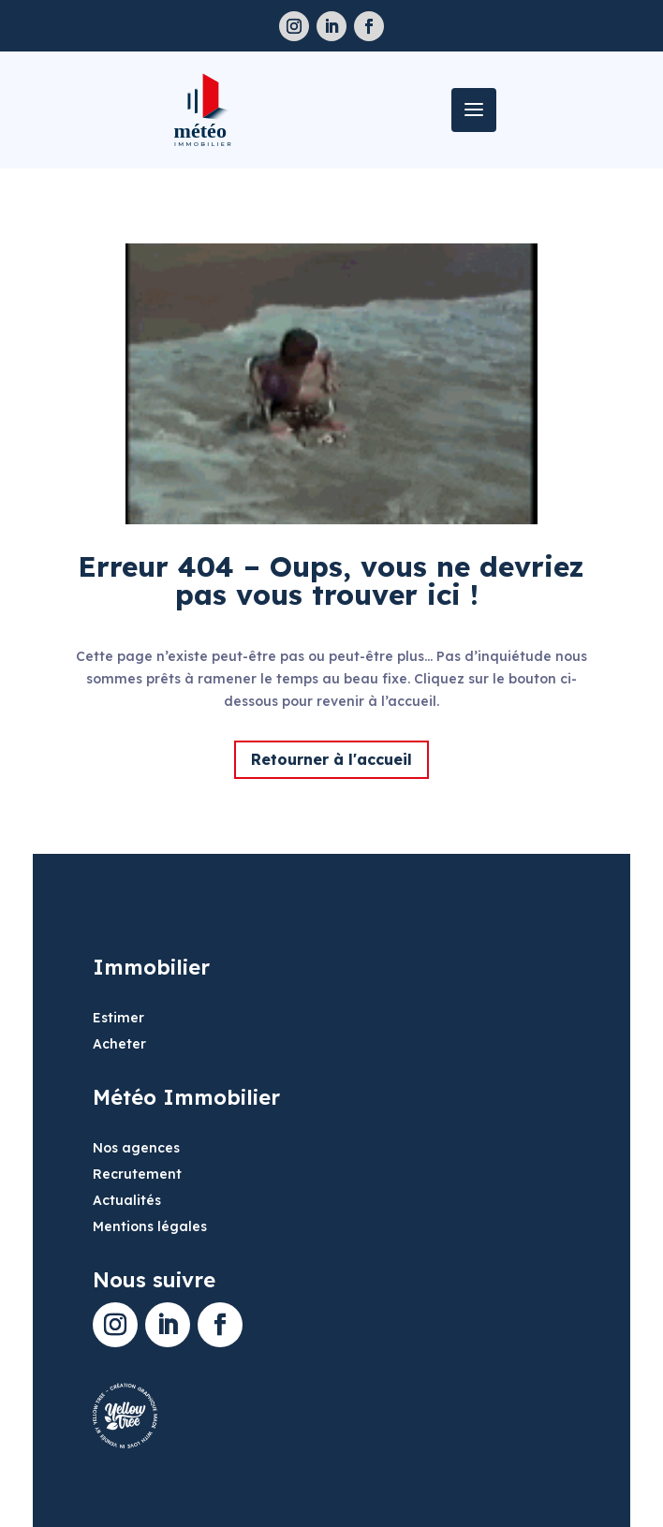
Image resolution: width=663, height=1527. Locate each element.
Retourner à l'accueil (331, 759)
